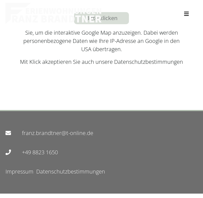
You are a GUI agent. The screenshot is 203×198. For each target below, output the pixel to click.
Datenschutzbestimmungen (148, 61)
